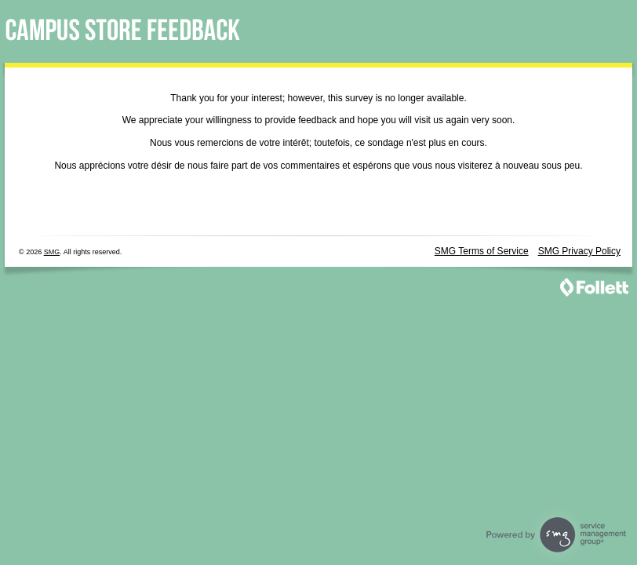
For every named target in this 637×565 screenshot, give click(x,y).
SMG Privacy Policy (579, 251)
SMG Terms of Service (482, 251)
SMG (52, 252)
